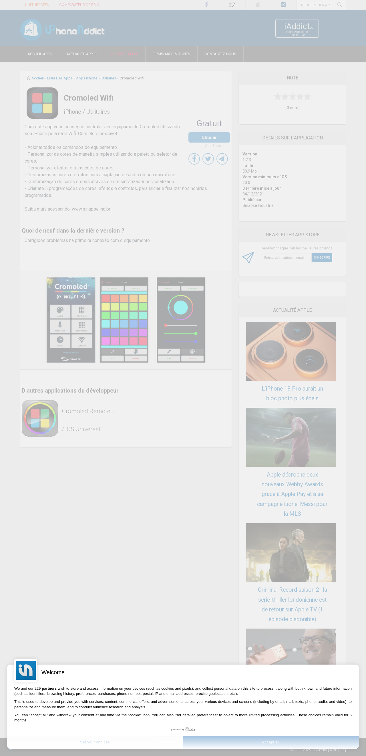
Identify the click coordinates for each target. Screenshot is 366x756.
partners (49, 688)
